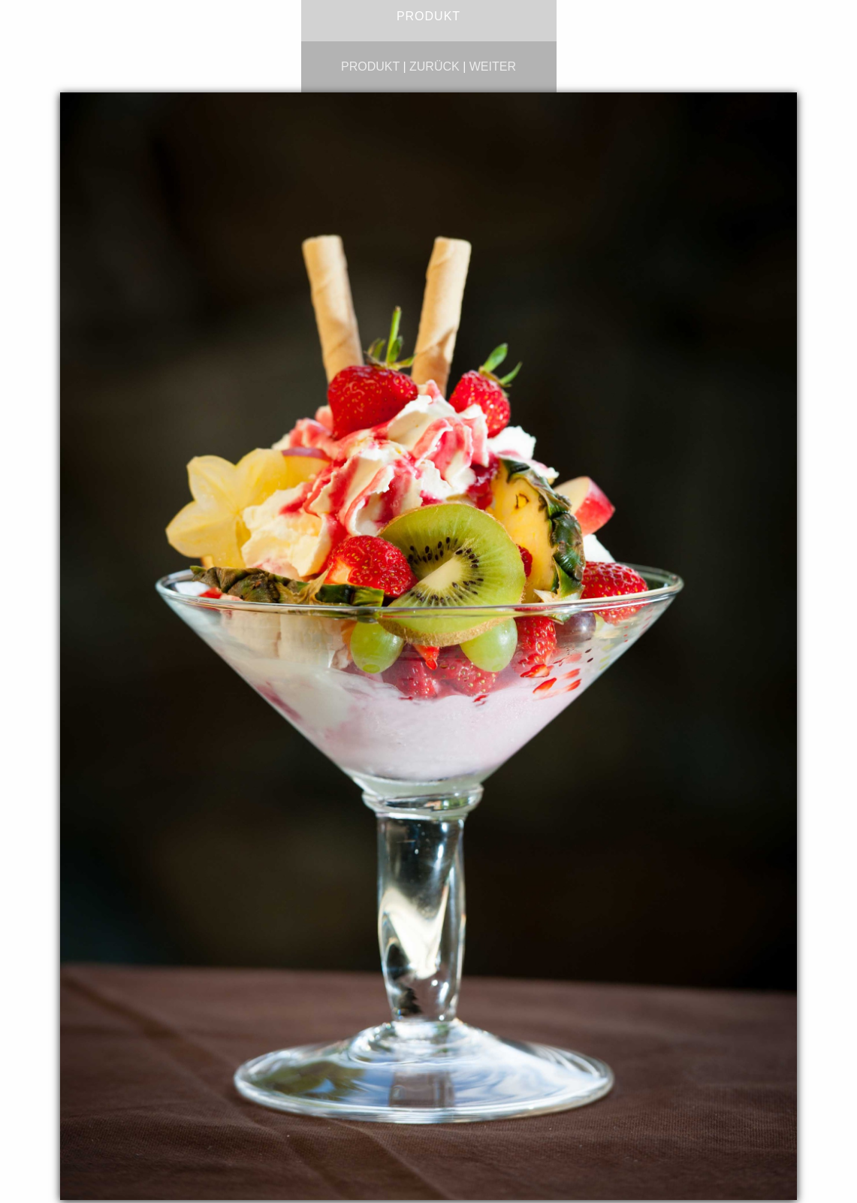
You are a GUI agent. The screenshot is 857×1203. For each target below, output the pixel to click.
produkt (370, 66)
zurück (434, 66)
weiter (492, 66)
